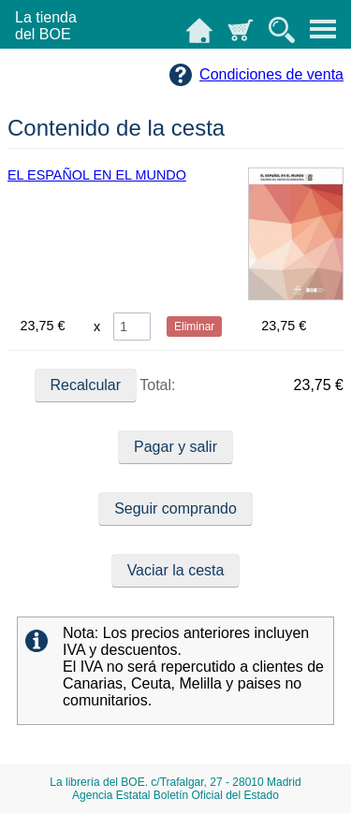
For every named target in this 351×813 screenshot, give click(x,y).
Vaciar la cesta (176, 570)
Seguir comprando (175, 508)
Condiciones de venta (271, 74)
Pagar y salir (175, 447)
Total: (106, 385)
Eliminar (194, 326)
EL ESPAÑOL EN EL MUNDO (96, 174)
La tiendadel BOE (46, 25)
